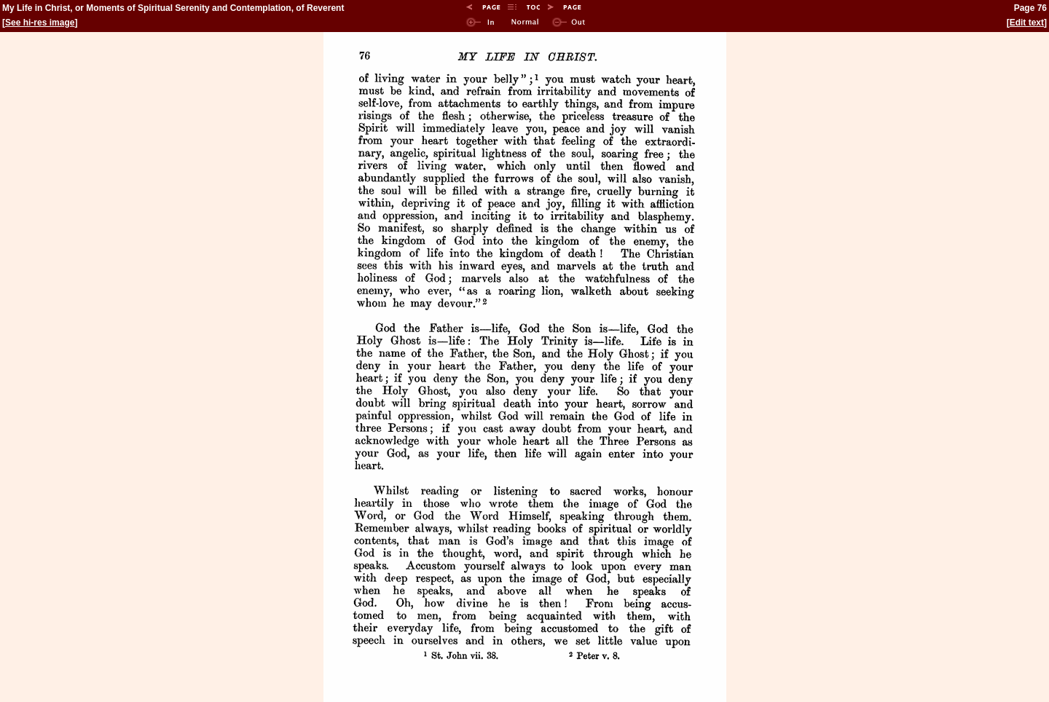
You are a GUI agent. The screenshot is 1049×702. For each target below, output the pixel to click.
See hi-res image (39, 22)
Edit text (1027, 22)
